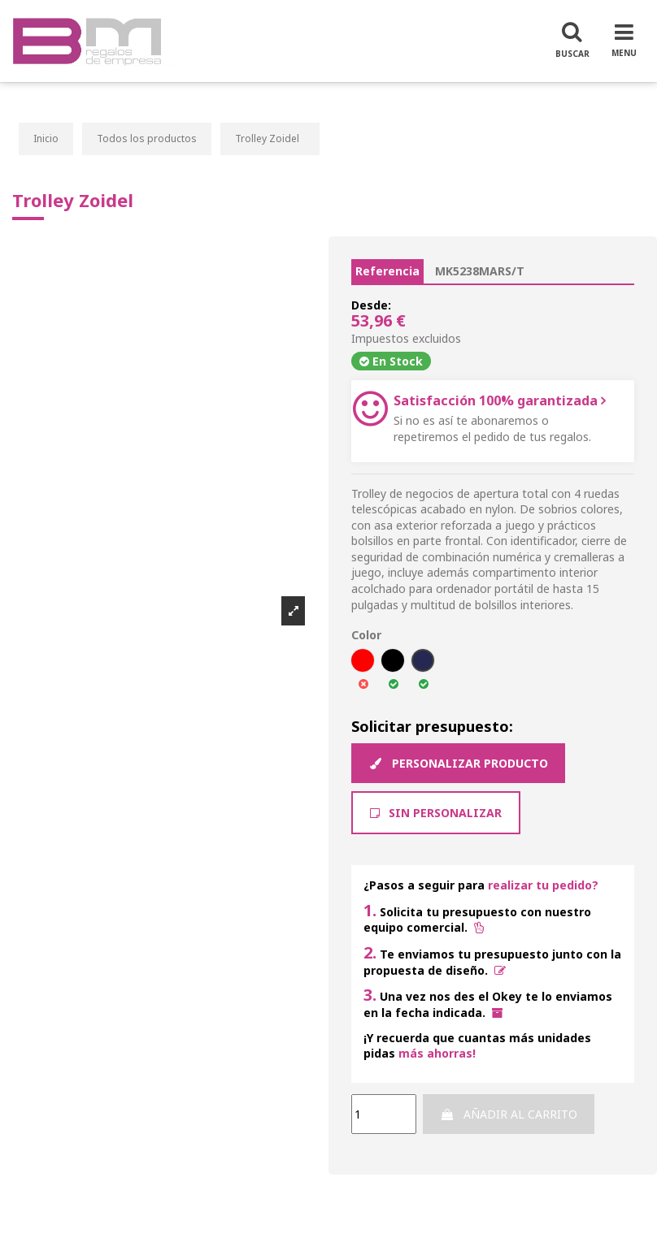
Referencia (387, 271)
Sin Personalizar (436, 812)
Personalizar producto (458, 763)
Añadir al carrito (508, 1114)
